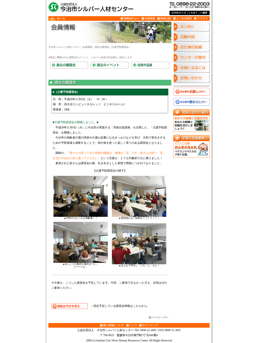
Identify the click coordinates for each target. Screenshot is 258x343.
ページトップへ (159, 317)
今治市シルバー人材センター (64, 47)
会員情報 (87, 47)
